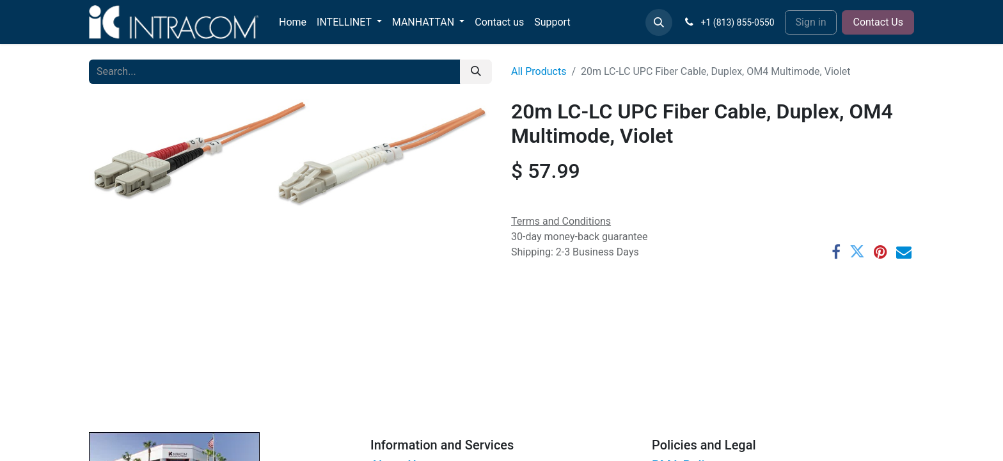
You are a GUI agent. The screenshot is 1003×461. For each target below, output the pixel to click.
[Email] (904, 251)
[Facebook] (836, 251)
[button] (658, 22)
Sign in (811, 22)
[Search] (476, 72)
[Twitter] (857, 251)
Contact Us (878, 22)
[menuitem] (293, 22)
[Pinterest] (880, 251)
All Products (538, 71)
